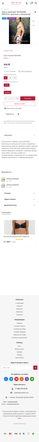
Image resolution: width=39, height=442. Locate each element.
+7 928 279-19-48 (21, 388)
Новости (19, 306)
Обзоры (19, 355)
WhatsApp (32, 379)
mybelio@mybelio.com (21, 393)
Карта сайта (19, 357)
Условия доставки (19, 329)
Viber (27, 379)
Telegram (11, 379)
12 (27, 41)
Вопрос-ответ (19, 349)
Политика (19, 315)
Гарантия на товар (19, 335)
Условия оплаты (19, 326)
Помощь (19, 323)
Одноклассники (22, 379)
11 (26, 41)
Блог (19, 346)
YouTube (16, 379)
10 (24, 41)
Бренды (19, 352)
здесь (19, 418)
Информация (19, 319)
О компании (19, 303)
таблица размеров (12, 179)
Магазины (19, 312)
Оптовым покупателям (19, 337)
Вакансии (19, 309)
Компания (19, 299)
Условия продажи (19, 332)
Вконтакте (6, 379)
